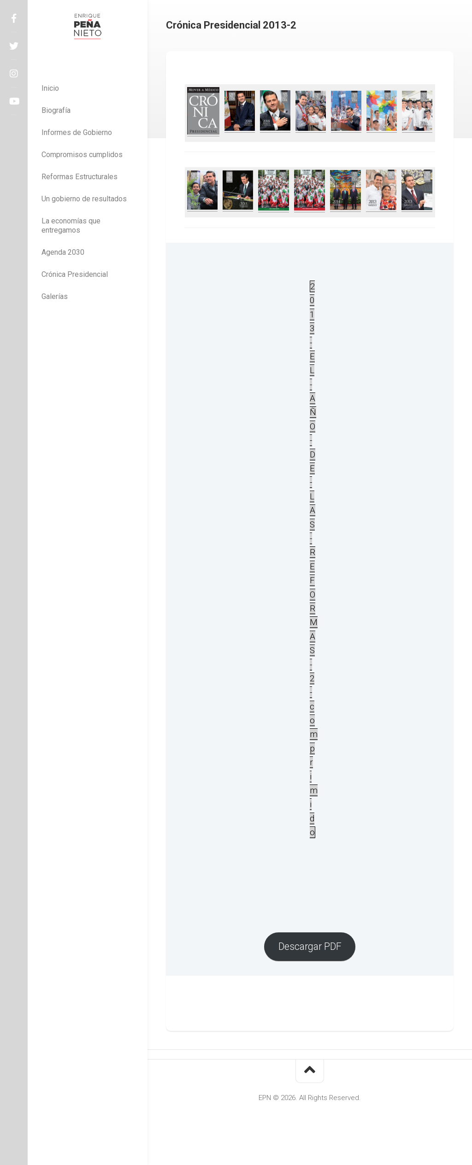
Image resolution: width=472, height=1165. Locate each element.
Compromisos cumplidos (82, 154)
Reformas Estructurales (79, 176)
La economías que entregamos (70, 225)
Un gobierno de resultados (84, 198)
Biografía (56, 110)
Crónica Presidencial (74, 274)
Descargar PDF (310, 946)
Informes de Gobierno (76, 132)
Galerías (54, 296)
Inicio (50, 88)
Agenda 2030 (62, 252)
